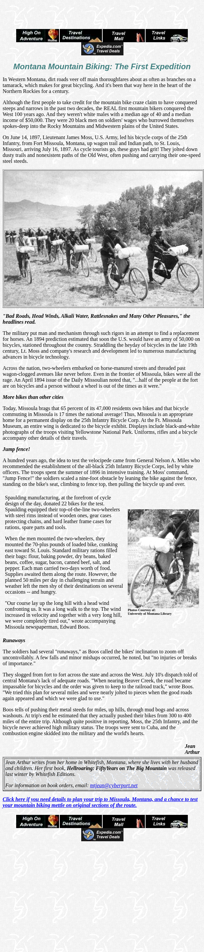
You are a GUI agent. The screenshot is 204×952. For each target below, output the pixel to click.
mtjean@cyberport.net (114, 785)
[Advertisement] (102, 12)
